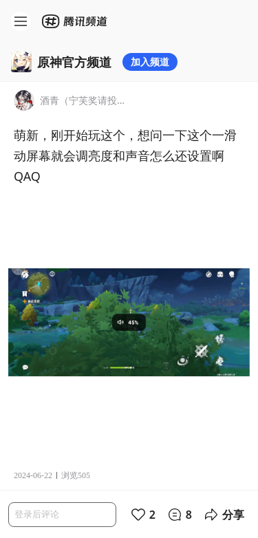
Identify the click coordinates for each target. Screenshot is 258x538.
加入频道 (150, 61)
